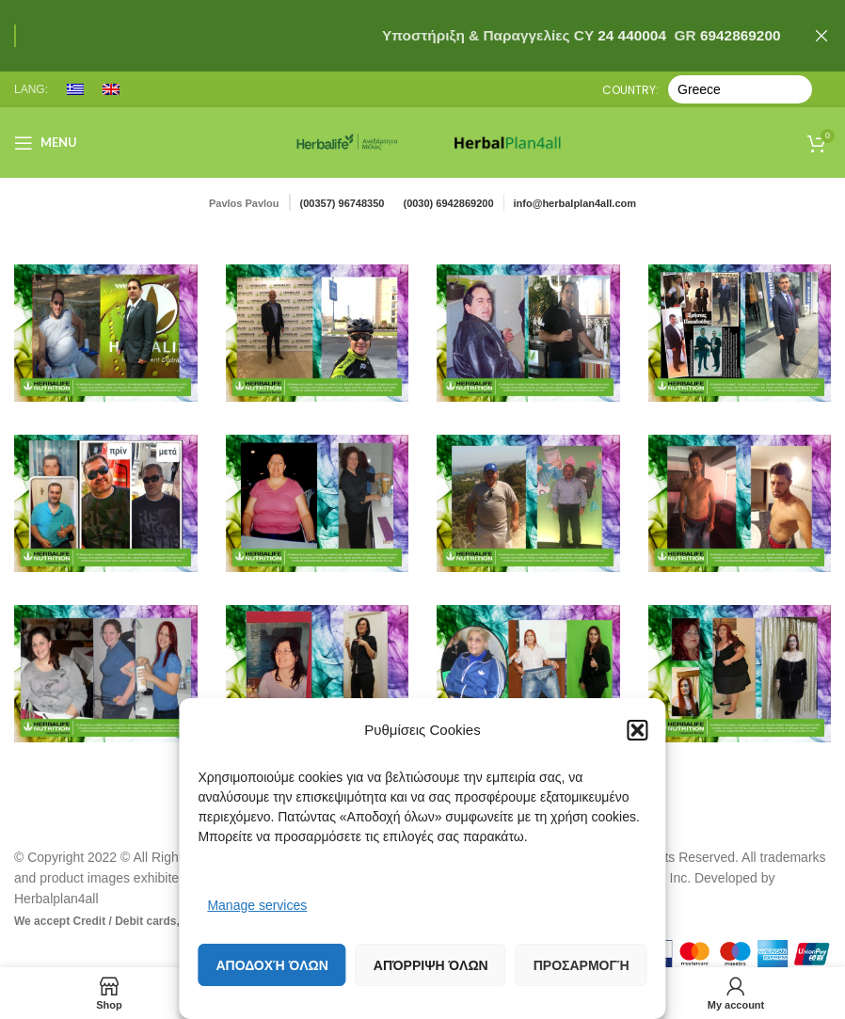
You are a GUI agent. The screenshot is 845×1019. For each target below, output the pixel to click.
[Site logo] (347, 141)
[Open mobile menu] (46, 143)
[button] (638, 730)
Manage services (257, 905)
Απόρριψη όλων (431, 965)
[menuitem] (75, 89)
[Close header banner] (821, 36)
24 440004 (630, 35)
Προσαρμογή (582, 965)
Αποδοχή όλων (271, 965)
